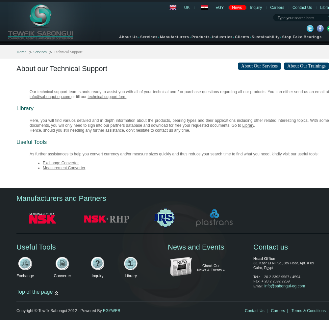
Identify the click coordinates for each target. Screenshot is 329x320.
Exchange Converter (61, 163)
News (237, 7)
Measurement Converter (64, 168)
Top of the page (34, 292)
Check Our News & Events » (211, 268)
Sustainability (266, 37)
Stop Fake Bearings (302, 37)
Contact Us (302, 7)
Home (21, 52)
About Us (128, 38)
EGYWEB (111, 310)
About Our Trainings (306, 66)
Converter (62, 276)
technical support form (107, 96)
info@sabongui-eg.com (50, 96)
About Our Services (259, 66)
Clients (242, 37)
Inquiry (256, 7)
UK (187, 7)
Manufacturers (174, 38)
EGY (219, 7)
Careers (277, 7)
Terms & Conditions (308, 310)
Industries (222, 37)
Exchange (25, 276)
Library (248, 125)
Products (200, 38)
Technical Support (68, 52)
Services (149, 38)
